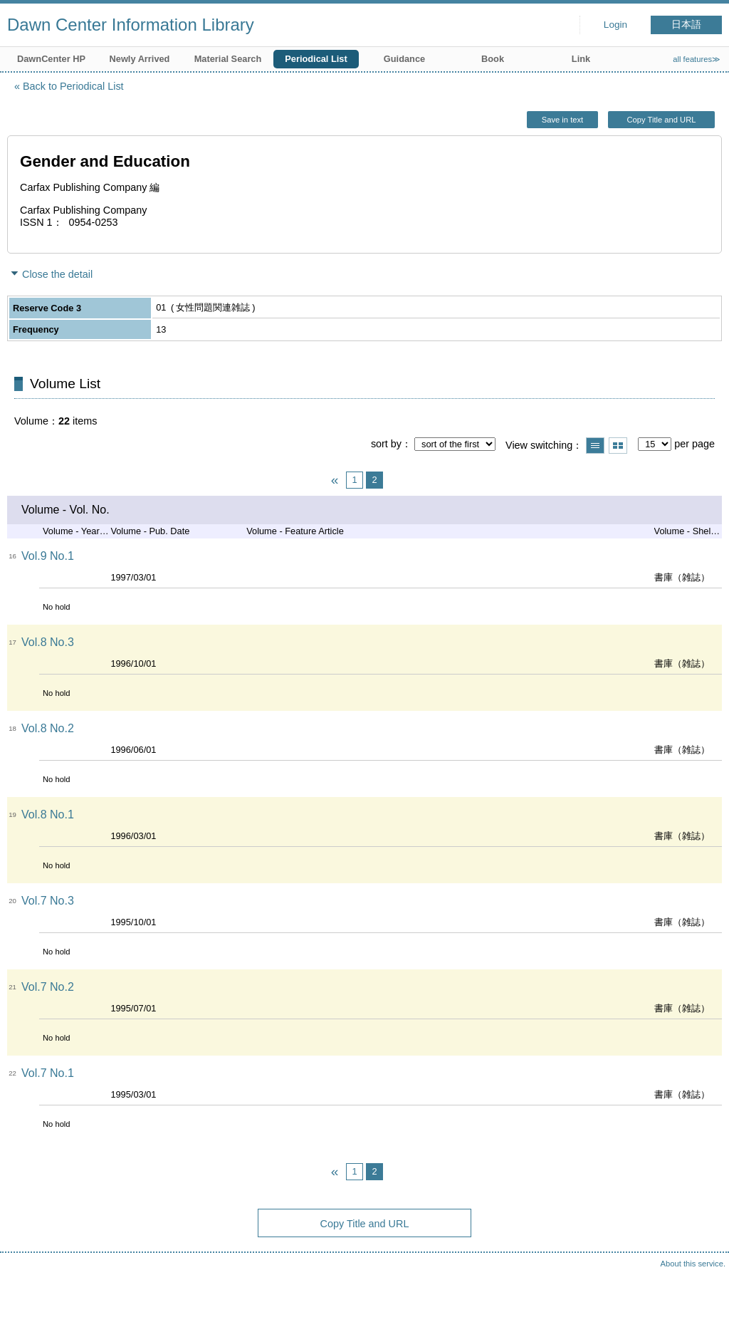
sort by (386, 443)
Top (704, 1292)
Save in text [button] (562, 119)
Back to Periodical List (73, 86)
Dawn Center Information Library (130, 24)
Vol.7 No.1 (47, 1073)
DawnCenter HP (51, 58)
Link (581, 58)
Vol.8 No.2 (47, 728)
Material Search (228, 58)
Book (492, 58)
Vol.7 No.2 (47, 987)
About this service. (693, 1263)
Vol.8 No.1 (47, 814)
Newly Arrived (140, 58)
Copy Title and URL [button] (661, 119)
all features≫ (696, 59)
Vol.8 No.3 (47, 642)
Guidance (404, 58)
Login (615, 24)
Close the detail (57, 274)
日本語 (686, 24)
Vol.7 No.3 (47, 901)
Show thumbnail (618, 445)
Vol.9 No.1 (47, 556)
